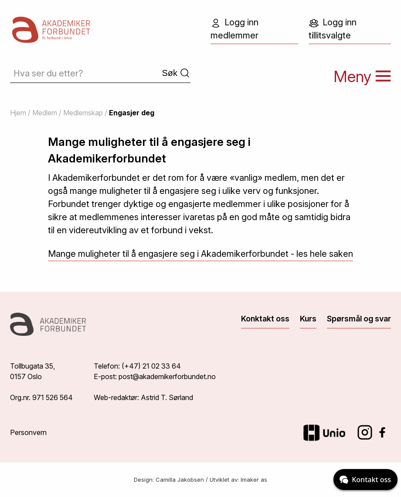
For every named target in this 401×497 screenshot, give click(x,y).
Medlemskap (83, 112)
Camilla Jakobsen (180, 479)
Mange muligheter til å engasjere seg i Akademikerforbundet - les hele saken (200, 253)
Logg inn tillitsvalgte (333, 29)
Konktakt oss (265, 318)
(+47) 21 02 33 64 (151, 366)
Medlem (44, 112)
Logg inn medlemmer (234, 29)
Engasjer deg (131, 112)
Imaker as (254, 479)
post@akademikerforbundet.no (167, 376)
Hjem (18, 112)
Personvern (28, 432)
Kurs (308, 318)
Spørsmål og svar (359, 318)
